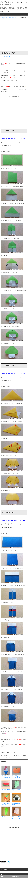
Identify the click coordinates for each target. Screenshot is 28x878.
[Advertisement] (14, 35)
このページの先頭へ (15, 876)
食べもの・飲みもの (5, 56)
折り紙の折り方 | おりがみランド (14, 2)
